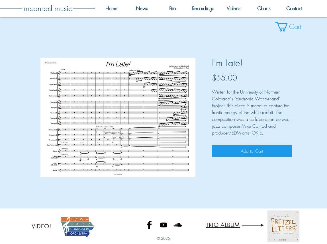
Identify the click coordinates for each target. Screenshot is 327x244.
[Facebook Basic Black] (149, 225)
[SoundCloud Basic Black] (177, 225)
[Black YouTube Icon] (163, 225)
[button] (293, 27)
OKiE (257, 133)
